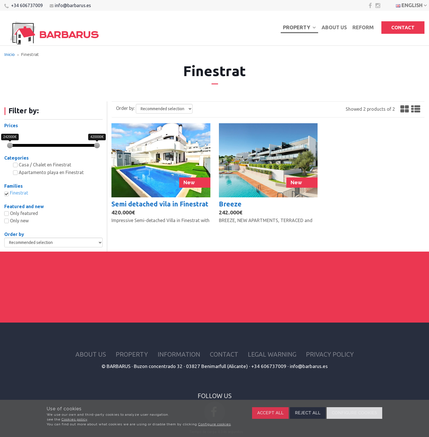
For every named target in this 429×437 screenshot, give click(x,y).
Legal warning (272, 354)
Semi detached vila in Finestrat (159, 203)
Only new (19, 220)
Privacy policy (330, 354)
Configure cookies (214, 424)
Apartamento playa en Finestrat (51, 172)
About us (334, 27)
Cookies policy (74, 419)
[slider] (10, 145)
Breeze (230, 203)
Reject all (307, 412)
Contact (403, 27)
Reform (363, 27)
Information (179, 354)
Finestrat (19, 192)
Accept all (270, 412)
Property (299, 27)
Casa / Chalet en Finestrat (45, 164)
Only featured (24, 213)
